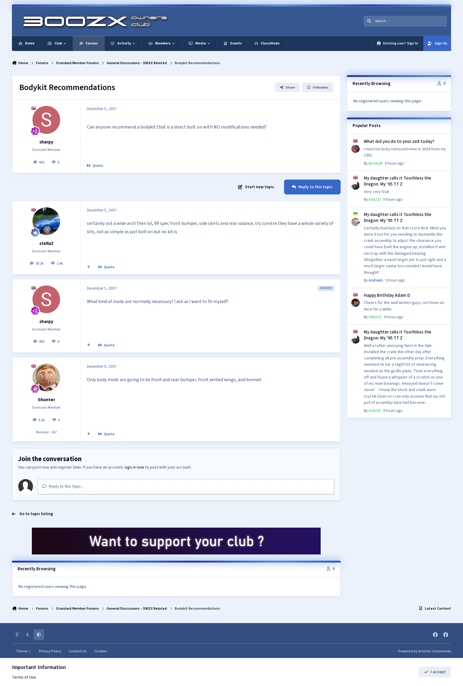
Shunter (46, 399)
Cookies (100, 651)
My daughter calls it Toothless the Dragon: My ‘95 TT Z (397, 181)
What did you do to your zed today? (399, 141)
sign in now (134, 467)
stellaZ (46, 243)
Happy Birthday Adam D (387, 295)
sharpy (46, 142)
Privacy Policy (50, 651)
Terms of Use (24, 677)
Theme (24, 651)
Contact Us (78, 651)
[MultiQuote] (88, 267)
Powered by (424, 651)
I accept (435, 672)
